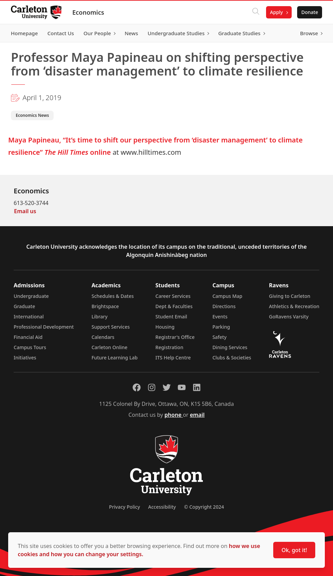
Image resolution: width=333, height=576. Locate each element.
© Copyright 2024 (204, 507)
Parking (221, 327)
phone (174, 415)
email (197, 415)
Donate (309, 12)
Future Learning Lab (115, 357)
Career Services (173, 296)
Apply (276, 12)
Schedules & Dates (113, 296)
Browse (309, 33)
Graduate (24, 306)
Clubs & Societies (231, 357)
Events (219, 316)
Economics (88, 12)
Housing (165, 327)
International (29, 316)
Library (100, 316)
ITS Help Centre (173, 357)
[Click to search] (255, 12)
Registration (169, 347)
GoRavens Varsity (289, 316)
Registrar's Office (175, 337)
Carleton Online (109, 347)
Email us (25, 211)
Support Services (111, 327)
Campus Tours (30, 347)
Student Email (171, 316)
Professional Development (44, 327)
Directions (224, 306)
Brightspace (105, 306)
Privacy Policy (124, 507)
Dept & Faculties (174, 306)
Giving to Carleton (289, 296)
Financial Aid (28, 337)
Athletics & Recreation (294, 306)
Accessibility (162, 507)
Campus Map (227, 296)
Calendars (103, 337)
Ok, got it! (294, 550)
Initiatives (25, 357)
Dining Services (229, 347)
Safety (219, 337)
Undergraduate (31, 296)
